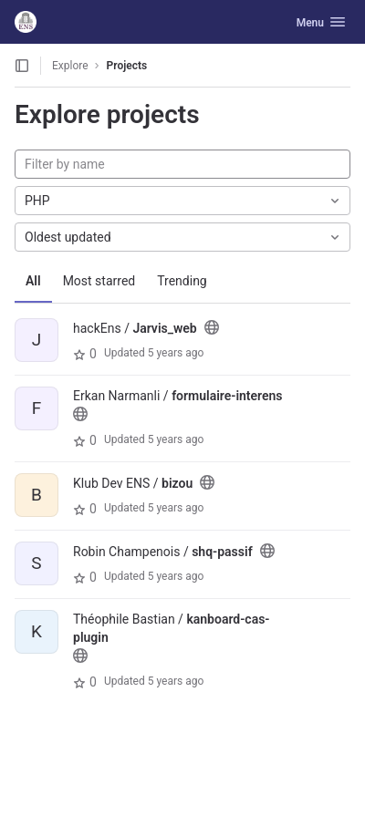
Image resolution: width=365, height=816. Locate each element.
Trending (182, 281)
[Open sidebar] (21, 65)
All (33, 281)
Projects (127, 65)
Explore (70, 65)
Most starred (99, 281)
